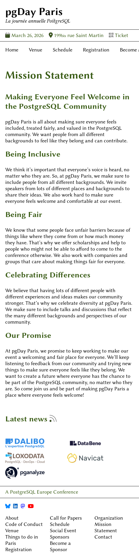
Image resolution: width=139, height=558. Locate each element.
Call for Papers (66, 518)
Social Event (63, 531)
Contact (103, 537)
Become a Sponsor (60, 546)
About (12, 518)
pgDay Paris (34, 12)
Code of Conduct (24, 524)
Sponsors (59, 537)
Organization (108, 518)
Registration (96, 50)
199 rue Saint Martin (76, 35)
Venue (35, 50)
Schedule (62, 50)
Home (11, 50)
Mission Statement (105, 527)
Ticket (118, 35)
